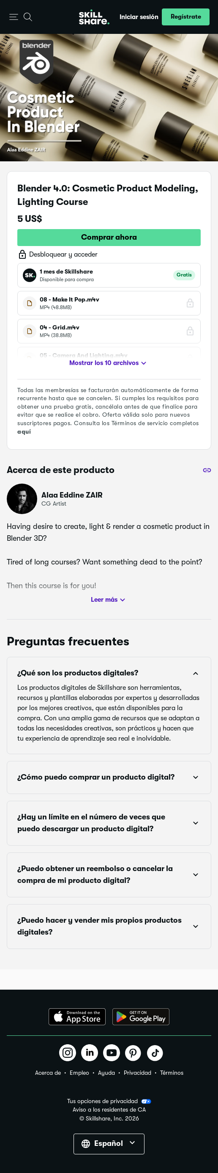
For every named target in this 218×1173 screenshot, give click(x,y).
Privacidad (137, 1072)
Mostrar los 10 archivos (109, 363)
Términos (171, 1072)
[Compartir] (207, 470)
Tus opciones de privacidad (109, 1101)
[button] (13, 17)
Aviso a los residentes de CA (109, 1110)
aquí (24, 431)
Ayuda (106, 1072)
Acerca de (48, 1072)
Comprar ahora (109, 237)
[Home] (94, 17)
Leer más (109, 600)
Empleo (79, 1072)
